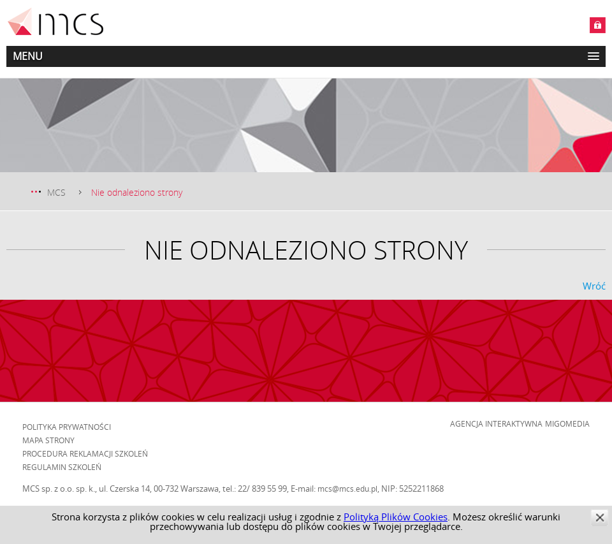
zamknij (599, 517)
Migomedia (567, 423)
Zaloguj (598, 25)
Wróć (594, 285)
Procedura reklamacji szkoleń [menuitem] (85, 453)
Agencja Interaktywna (496, 423)
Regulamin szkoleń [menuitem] (61, 467)
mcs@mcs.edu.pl (347, 488)
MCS (56, 192)
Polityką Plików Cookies (396, 516)
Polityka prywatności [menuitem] (66, 427)
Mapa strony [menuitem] (48, 440)
